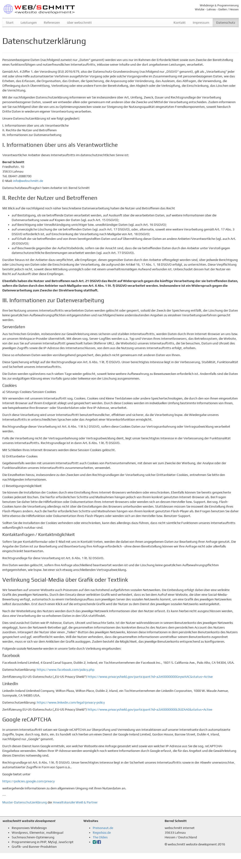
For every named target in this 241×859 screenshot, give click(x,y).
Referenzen (52, 22)
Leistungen (29, 22)
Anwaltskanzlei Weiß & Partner (75, 802)
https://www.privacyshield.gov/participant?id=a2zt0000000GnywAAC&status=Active (150, 676)
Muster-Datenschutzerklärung (24, 802)
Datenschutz (227, 22)
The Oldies (100, 837)
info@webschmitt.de (28, 181)
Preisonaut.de (103, 828)
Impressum (201, 22)
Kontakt (180, 22)
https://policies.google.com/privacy (28, 781)
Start (10, 22)
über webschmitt (79, 22)
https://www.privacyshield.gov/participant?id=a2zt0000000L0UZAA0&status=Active (150, 709)
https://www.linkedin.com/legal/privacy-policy (71, 702)
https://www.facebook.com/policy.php (65, 669)
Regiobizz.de (102, 832)
